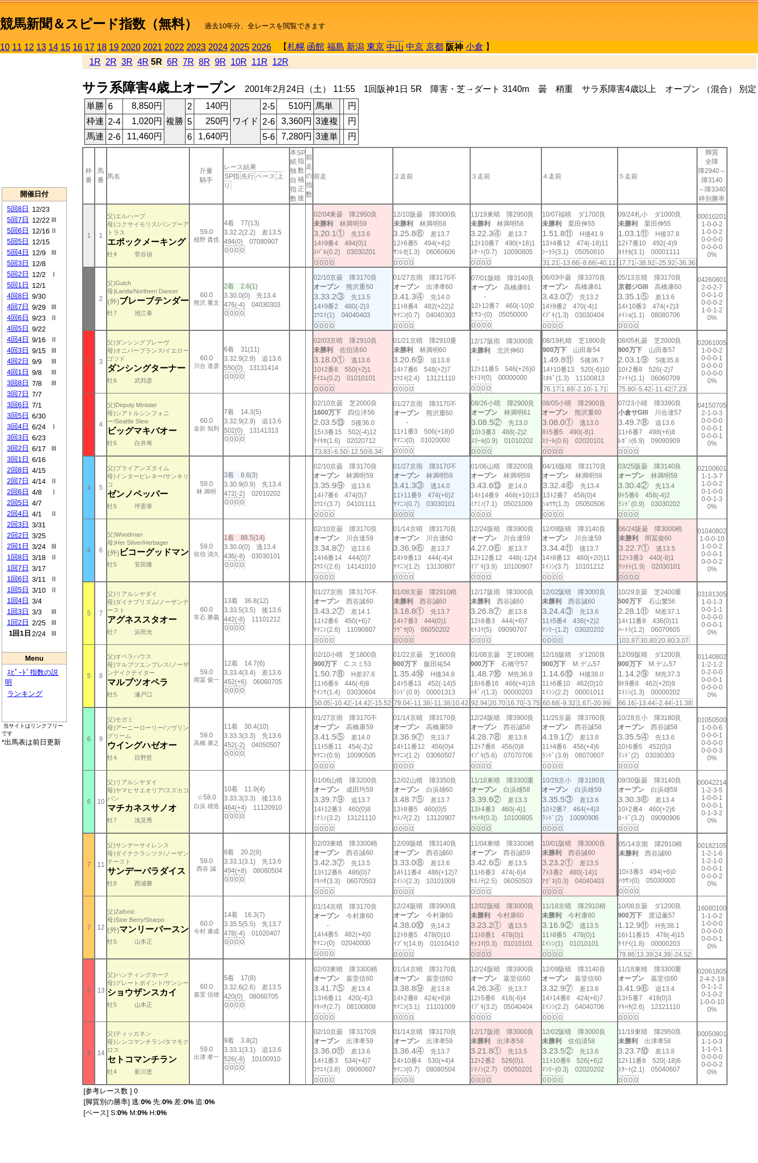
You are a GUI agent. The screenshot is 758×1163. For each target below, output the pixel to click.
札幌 (296, 46)
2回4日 (18, 513)
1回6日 (18, 579)
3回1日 (18, 459)
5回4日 (18, 252)
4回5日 (18, 328)
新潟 (355, 46)
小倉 (474, 46)
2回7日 (18, 481)
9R (220, 61)
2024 (218, 47)
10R (238, 61)
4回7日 (18, 307)
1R (94, 61)
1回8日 (18, 557)
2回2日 (18, 535)
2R (111, 61)
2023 (196, 47)
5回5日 (18, 241)
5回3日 (18, 263)
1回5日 (18, 590)
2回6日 (18, 492)
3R (126, 61)
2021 (153, 47)
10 (5, 47)
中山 (395, 47)
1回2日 (18, 622)
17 (90, 47)
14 (53, 47)
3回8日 (18, 383)
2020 (131, 47)
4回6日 (18, 317)
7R (188, 61)
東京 (375, 46)
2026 (262, 47)
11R (259, 61)
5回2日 (18, 274)
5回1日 (18, 285)
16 (78, 47)
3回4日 (18, 426)
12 (29, 47)
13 (41, 47)
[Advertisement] (34, 120)
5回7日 (18, 220)
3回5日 (18, 415)
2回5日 (18, 503)
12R (280, 61)
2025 (240, 47)
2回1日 (18, 546)
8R (204, 61)
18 (102, 47)
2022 (174, 47)
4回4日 (18, 339)
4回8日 (18, 296)
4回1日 (18, 372)
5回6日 (18, 230)
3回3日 (18, 437)
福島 (335, 46)
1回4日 (18, 600)
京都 (434, 46)
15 (65, 47)
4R (142, 61)
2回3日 (18, 524)
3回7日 (18, 394)
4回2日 (18, 361)
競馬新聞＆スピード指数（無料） (99, 23)
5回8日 (18, 209)
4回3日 (18, 350)
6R (172, 61)
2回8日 (18, 470)
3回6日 (18, 405)
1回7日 (18, 568)
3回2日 (18, 448)
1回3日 (18, 611)
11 (17, 47)
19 (114, 47)
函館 (315, 46)
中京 (414, 46)
